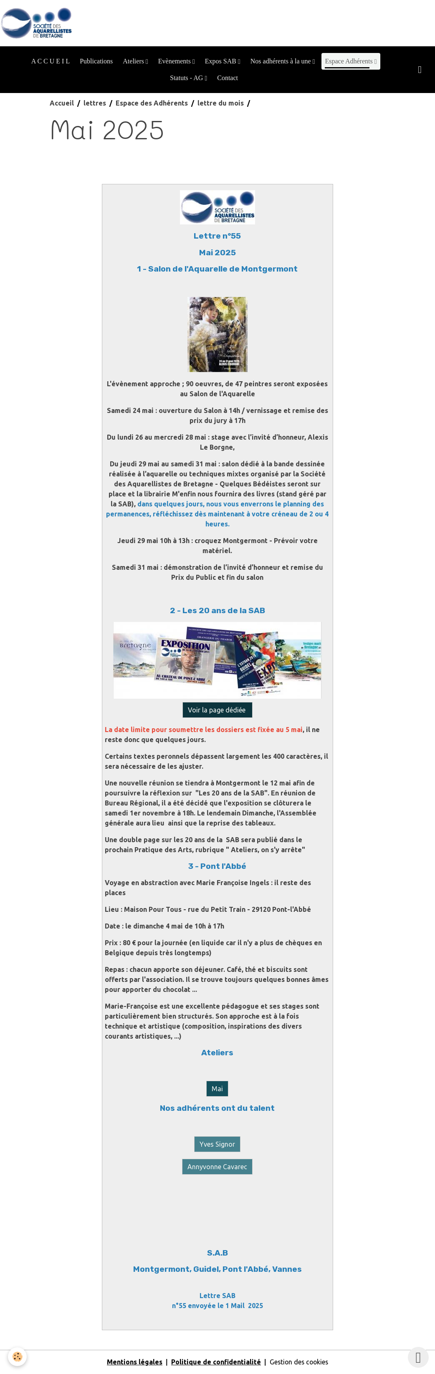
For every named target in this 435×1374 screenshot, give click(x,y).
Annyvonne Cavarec (217, 1167)
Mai (217, 1089)
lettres (94, 103)
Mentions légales (133, 1362)
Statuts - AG (187, 78)
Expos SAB (221, 61)
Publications (96, 61)
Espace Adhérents (349, 61)
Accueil (62, 103)
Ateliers (134, 61)
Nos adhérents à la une (281, 61)
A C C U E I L (50, 61)
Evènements (175, 61)
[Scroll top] (418, 1357)
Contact (227, 78)
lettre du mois (220, 103)
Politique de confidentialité (215, 1362)
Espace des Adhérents (152, 103)
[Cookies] (17, 1356)
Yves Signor (217, 1144)
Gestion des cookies (298, 1362)
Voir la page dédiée (217, 710)
